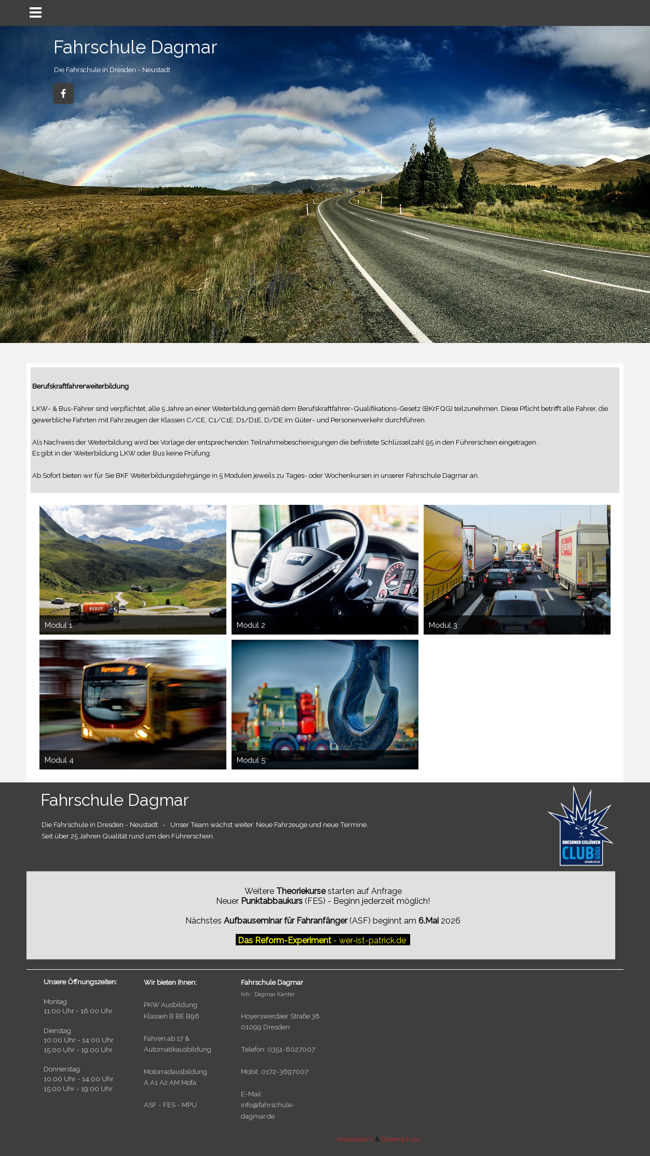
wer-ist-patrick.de (372, 940)
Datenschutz (401, 1139)
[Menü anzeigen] (35, 12)
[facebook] (63, 93)
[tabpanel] (123, 68)
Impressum (356, 1139)
